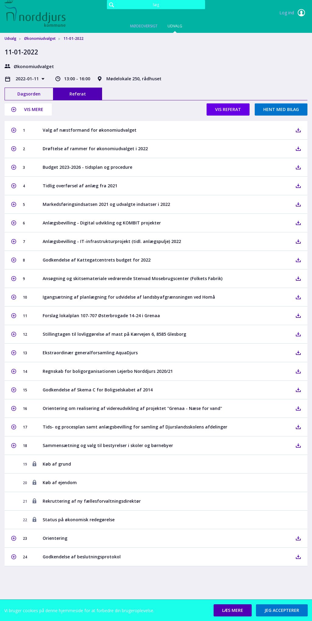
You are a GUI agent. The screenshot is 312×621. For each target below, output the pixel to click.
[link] (35, 13)
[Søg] (156, 4)
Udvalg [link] (10, 38)
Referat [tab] (77, 94)
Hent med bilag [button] (281, 109)
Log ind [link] (293, 13)
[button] (28, 109)
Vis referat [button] (228, 109)
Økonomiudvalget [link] (40, 38)
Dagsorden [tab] (29, 94)
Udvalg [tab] (175, 26)
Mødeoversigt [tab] (144, 26)
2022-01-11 (28, 79)
